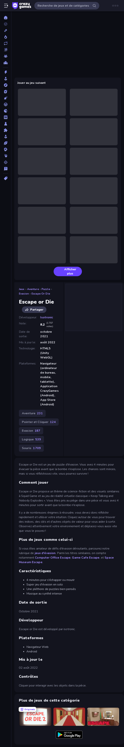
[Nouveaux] (5, 30)
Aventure (33, 289)
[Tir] (5, 162)
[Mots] (5, 117)
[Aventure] (5, 85)
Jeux (22, 289)
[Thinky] (5, 156)
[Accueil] (5, 17)
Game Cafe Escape (85, 558)
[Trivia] (5, 169)
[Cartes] (5, 91)
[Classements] (5, 62)
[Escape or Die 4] (69, 716)
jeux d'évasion (45, 553)
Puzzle (46, 289)
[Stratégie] (5, 149)
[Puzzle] (5, 130)
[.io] (5, 111)
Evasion (24, 293)
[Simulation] (5, 136)
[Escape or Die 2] (35, 716)
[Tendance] (5, 37)
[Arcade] (5, 78)
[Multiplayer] (5, 56)
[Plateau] (5, 123)
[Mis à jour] (5, 43)
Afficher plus (66, 271)
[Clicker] (5, 98)
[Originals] (5, 50)
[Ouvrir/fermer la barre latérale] (6, 5)
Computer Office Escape (53, 558)
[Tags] (5, 178)
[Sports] (5, 143)
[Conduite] (5, 104)
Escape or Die (41, 293)
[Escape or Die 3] (103, 716)
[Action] (5, 72)
